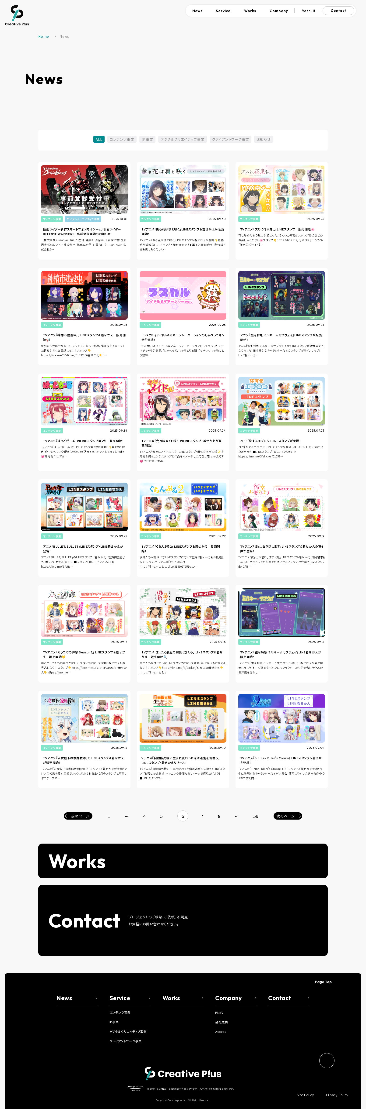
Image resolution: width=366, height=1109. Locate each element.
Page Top (323, 981)
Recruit (309, 11)
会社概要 (221, 1022)
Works (250, 11)
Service (223, 10)
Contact (338, 10)
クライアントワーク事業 (230, 139)
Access (220, 1031)
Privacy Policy (337, 1094)
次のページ (286, 816)
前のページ (80, 816)
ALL (99, 139)
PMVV (219, 1012)
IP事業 (147, 139)
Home (43, 36)
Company (279, 10)
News (197, 11)
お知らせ (264, 139)
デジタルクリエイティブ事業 (182, 139)
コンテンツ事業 (122, 139)
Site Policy (305, 1094)
